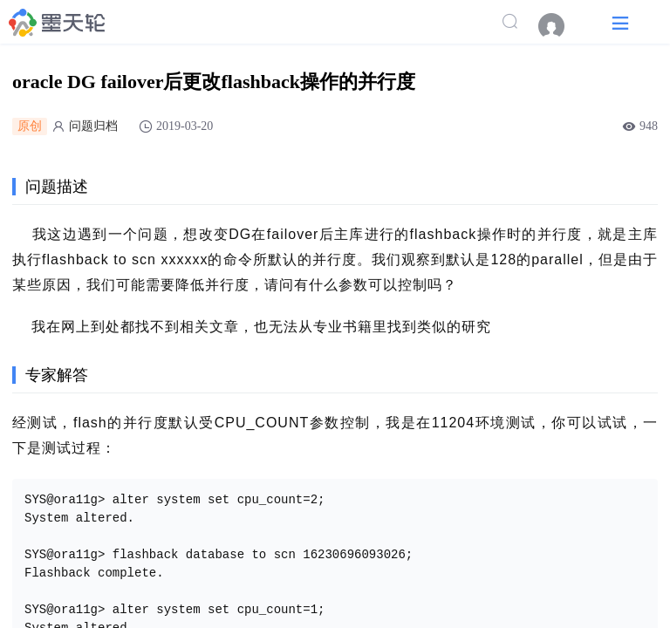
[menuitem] (560, 26)
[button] (620, 22)
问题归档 (93, 126)
